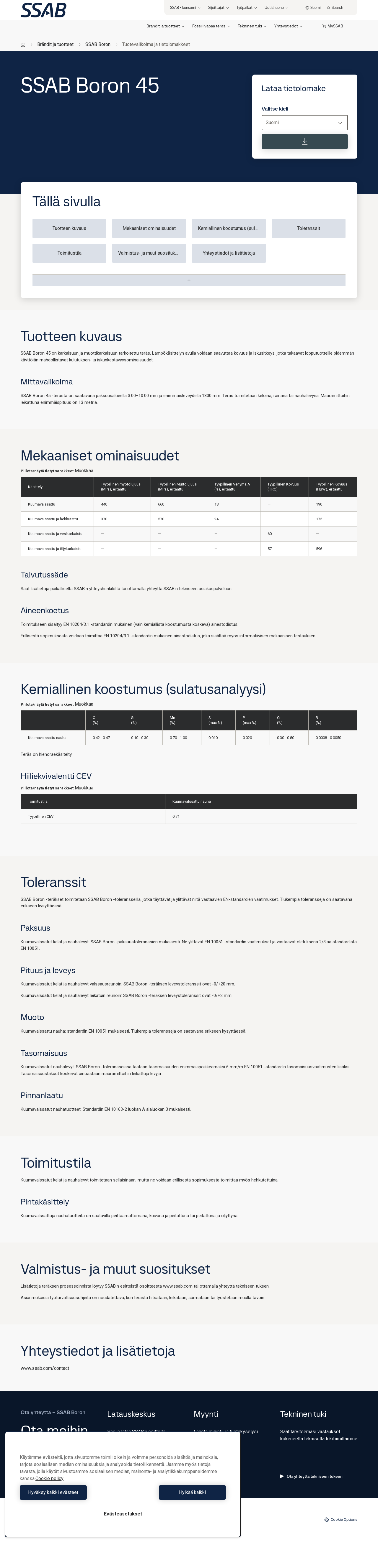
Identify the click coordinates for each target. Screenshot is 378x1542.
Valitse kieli (275, 108)
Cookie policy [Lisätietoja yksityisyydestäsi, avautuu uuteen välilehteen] (49, 1478)
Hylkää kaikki (175, 1492)
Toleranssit (308, 228)
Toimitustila (70, 253)
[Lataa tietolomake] (305, 141)
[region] (123, 1484)
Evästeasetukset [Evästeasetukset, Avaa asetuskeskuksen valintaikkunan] (123, 1514)
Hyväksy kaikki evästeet (70, 1492)
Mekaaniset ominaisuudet (149, 228)
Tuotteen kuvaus (69, 228)
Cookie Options (340, 1519)
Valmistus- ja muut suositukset (150, 253)
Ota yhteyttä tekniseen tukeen (311, 1476)
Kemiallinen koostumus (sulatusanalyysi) (232, 228)
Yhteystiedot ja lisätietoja (229, 253)
